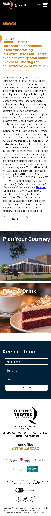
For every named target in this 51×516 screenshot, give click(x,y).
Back (15, 220)
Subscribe (26, 388)
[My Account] (16, 5)
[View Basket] (20, 5)
